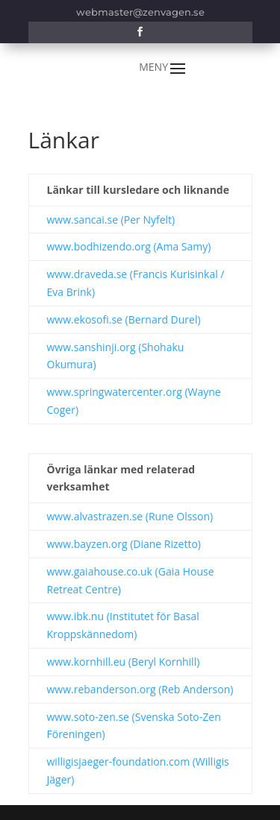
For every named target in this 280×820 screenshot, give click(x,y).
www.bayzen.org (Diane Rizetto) (124, 544)
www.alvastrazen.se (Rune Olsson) (130, 516)
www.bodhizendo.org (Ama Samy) (129, 246)
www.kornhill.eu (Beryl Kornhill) (123, 662)
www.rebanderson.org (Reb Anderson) (140, 689)
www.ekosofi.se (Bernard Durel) (124, 319)
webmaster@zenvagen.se (140, 12)
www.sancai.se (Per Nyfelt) (111, 219)
